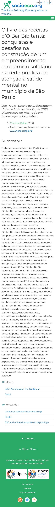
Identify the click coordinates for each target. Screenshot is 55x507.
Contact (27, 488)
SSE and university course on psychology (27, 422)
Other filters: (29, 449)
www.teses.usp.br (20, 131)
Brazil (8, 394)
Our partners (27, 484)
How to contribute (27, 492)
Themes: (29, 438)
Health (8, 417)
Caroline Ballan (18, 123)
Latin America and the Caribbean (22, 389)
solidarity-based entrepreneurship (23, 411)
